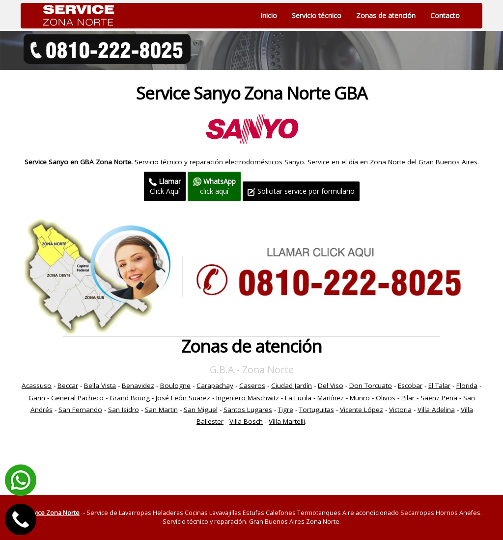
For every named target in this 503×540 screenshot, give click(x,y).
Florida (466, 385)
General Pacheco (77, 397)
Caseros (252, 385)
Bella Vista (100, 385)
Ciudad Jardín (291, 385)
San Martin (161, 409)
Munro (360, 397)
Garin (36, 397)
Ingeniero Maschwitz (247, 397)
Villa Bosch (246, 421)
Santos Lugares (248, 409)
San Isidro (123, 409)
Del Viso (330, 385)
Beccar (67, 385)
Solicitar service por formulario (301, 191)
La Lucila (298, 397)
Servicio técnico (316, 15)
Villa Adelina (436, 409)
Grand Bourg (130, 397)
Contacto (445, 15)
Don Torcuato (370, 385)
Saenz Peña (438, 397)
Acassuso (37, 385)
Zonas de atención (386, 15)
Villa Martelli (287, 421)
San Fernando (80, 409)
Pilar (408, 397)
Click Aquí (165, 186)
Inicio (268, 15)
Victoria (400, 409)
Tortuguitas (316, 409)
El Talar (439, 385)
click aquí (214, 186)
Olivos (385, 397)
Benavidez (138, 385)
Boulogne (175, 385)
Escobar (410, 385)
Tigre (285, 409)
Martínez (330, 397)
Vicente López (361, 409)
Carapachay (214, 385)
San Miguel (201, 409)
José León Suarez (183, 397)
